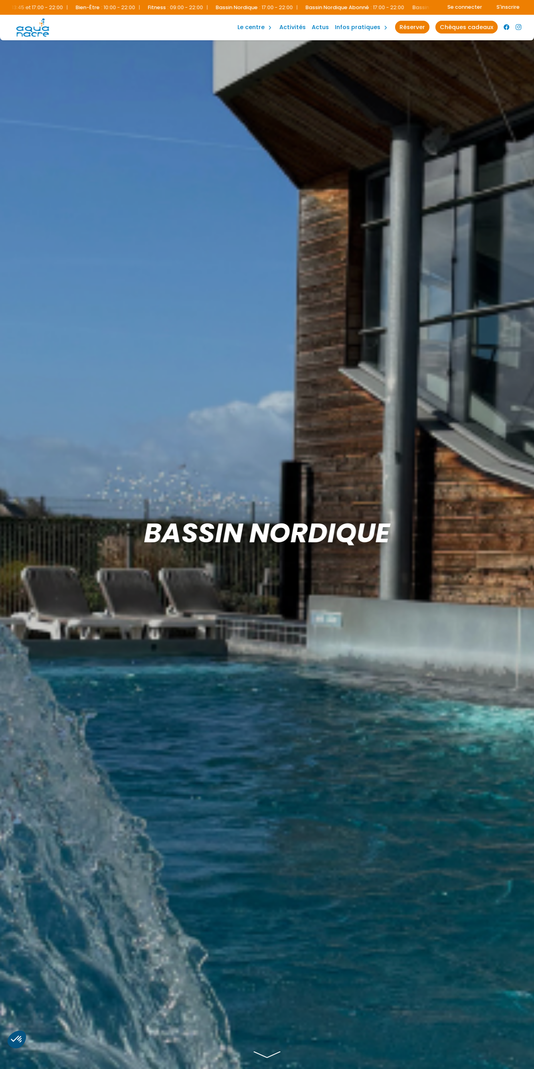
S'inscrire (508, 7)
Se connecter (464, 7)
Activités (292, 27)
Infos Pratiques (357, 27)
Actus (320, 27)
